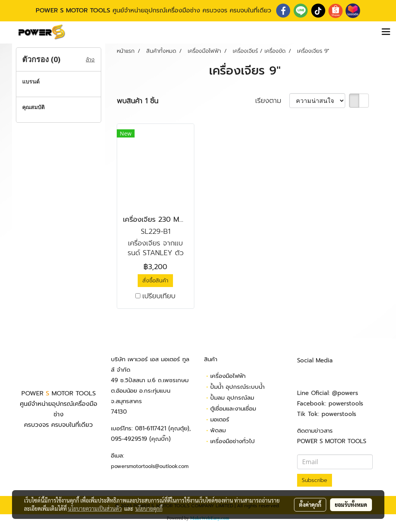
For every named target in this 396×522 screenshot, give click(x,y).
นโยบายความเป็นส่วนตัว (95, 508)
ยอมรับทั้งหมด (351, 504)
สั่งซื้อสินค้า (155, 281)
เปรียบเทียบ (158, 296)
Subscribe (314, 480)
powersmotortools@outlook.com (149, 466)
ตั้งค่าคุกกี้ (310, 504)
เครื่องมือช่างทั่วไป (232, 441)
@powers (345, 393)
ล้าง (90, 60)
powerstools (346, 403)
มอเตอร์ (219, 419)
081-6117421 (150, 428)
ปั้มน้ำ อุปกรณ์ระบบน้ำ (237, 387)
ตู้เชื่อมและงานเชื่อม (233, 408)
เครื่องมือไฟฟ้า (228, 376)
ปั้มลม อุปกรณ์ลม (232, 397)
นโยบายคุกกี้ (149, 508)
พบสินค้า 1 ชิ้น (137, 101)
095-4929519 (129, 439)
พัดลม (218, 430)
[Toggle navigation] (385, 32)
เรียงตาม (272, 101)
